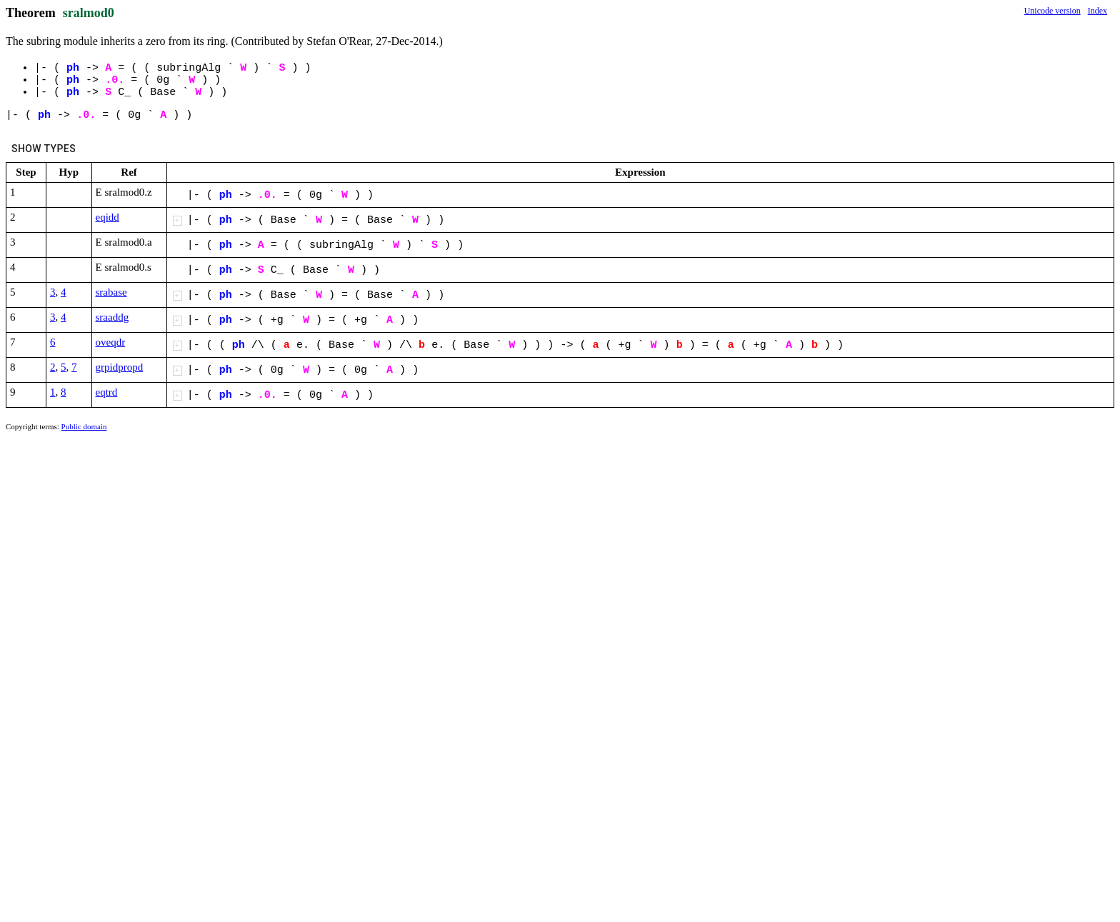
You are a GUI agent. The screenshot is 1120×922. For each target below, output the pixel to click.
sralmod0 (88, 13)
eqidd (107, 217)
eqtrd (107, 392)
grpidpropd (120, 367)
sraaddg (112, 317)
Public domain (84, 426)
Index (1097, 11)
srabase (111, 292)
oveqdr (111, 342)
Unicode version (1052, 11)
